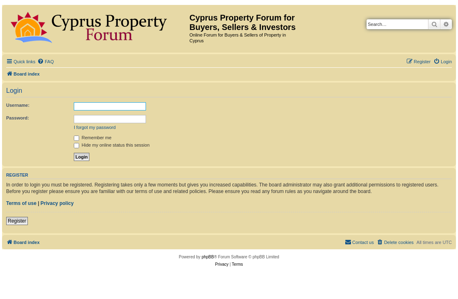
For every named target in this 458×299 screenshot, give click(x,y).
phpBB (208, 257)
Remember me (93, 137)
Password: (17, 117)
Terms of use (21, 203)
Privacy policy (57, 203)
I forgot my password (95, 127)
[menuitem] (45, 62)
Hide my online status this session (112, 145)
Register (17, 221)
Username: (18, 105)
